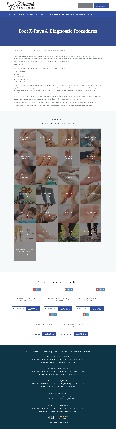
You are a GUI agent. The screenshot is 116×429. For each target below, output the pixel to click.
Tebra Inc (38, 352)
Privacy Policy (48, 352)
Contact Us (86, 352)
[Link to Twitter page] (37, 289)
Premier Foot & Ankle (20, 50)
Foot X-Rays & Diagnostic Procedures (55, 50)
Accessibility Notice (75, 352)
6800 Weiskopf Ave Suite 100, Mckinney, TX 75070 (26, 299)
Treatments (39, 50)
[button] (101, 5)
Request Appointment (33, 308)
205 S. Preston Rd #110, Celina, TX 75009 (42, 325)
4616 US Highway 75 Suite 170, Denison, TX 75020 (73, 325)
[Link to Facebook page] (39, 289)
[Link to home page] (18, 5)
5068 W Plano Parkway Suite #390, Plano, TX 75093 (58, 299)
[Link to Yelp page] (34, 289)
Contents (30, 50)
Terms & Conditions (60, 352)
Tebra (66, 422)
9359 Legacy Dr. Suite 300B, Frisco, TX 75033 (90, 299)
